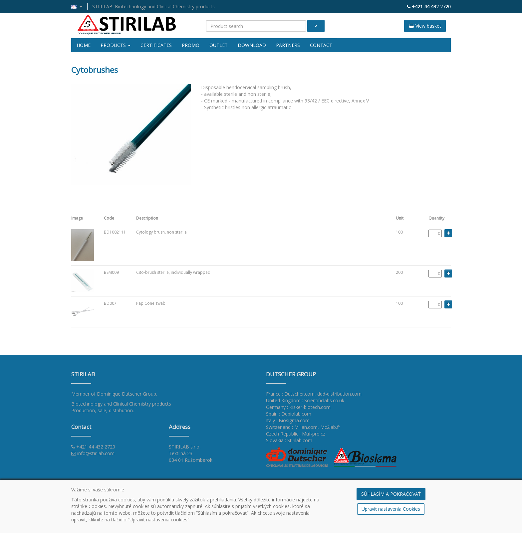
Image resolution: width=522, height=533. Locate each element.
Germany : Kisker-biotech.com (298, 407)
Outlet (218, 45)
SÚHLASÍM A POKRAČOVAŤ (391, 494)
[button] (79, 6)
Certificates (156, 45)
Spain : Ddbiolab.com (288, 414)
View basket (425, 26)
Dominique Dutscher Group (126, 394)
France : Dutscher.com (290, 394)
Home (84, 45)
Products (115, 45)
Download (252, 45)
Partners (288, 45)
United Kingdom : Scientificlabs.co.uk (305, 400)
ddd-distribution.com (339, 394)
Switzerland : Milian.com (292, 427)
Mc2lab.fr (330, 427)
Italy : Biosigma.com (288, 420)
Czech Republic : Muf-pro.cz (295, 434)
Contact (321, 45)
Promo (190, 45)
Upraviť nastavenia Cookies (391, 509)
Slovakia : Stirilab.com (289, 440)
